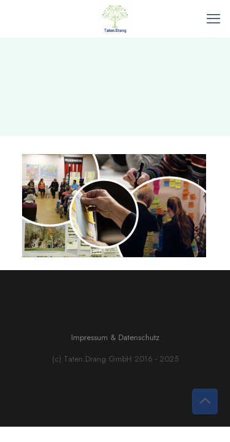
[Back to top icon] (205, 401)
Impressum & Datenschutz (115, 337)
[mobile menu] (213, 18)
